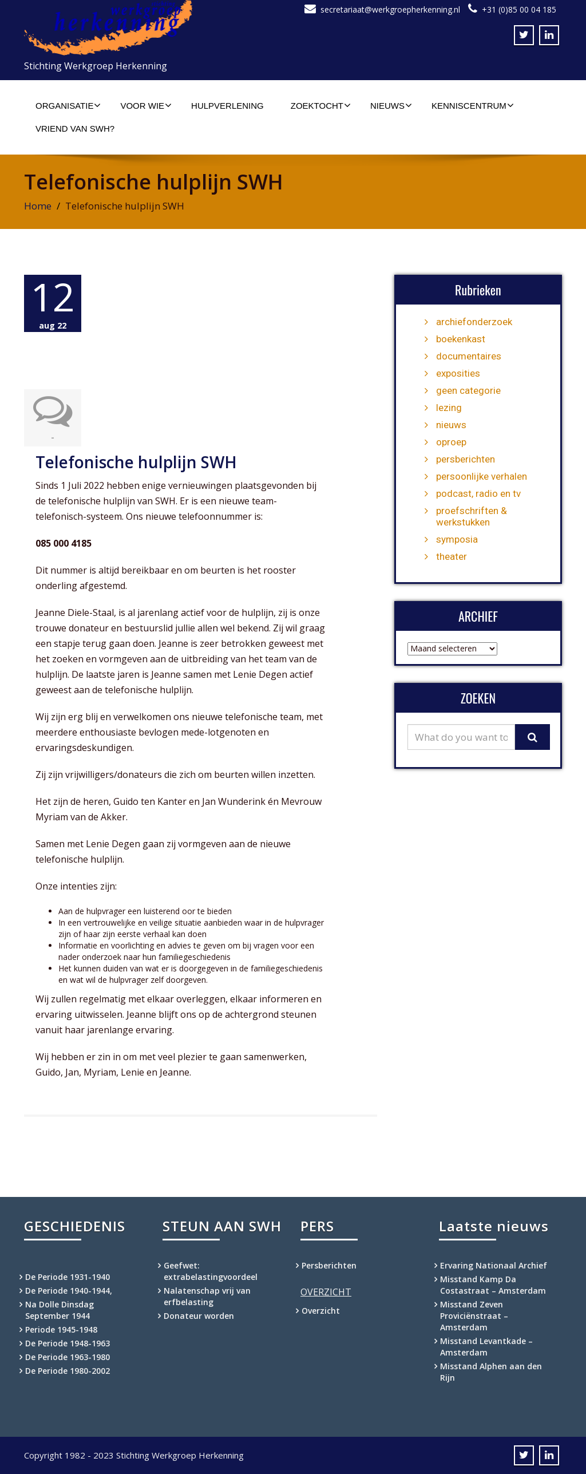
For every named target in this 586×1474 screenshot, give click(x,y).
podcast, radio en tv (478, 493)
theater (451, 556)
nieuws (451, 424)
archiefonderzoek (474, 321)
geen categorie (468, 390)
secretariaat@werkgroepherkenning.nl (390, 9)
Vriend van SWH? (74, 128)
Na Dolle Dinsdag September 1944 (59, 1310)
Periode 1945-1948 (61, 1329)
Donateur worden (199, 1315)
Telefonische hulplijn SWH (136, 462)
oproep (451, 442)
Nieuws (391, 105)
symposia (457, 539)
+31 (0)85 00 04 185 (519, 9)
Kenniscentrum (472, 105)
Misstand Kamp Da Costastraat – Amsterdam (493, 1285)
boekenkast (460, 339)
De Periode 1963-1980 (67, 1357)
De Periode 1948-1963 (67, 1343)
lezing (449, 407)
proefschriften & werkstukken (471, 516)
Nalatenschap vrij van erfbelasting (207, 1296)
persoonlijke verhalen (481, 476)
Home (38, 205)
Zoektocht (321, 105)
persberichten (465, 459)
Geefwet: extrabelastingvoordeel (211, 1271)
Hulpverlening (227, 105)
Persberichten (329, 1265)
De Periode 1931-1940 (67, 1276)
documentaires (468, 356)
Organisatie (68, 105)
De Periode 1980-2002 (67, 1370)
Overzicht (321, 1310)
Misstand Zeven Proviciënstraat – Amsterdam (474, 1316)
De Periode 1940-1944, (68, 1290)
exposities (458, 373)
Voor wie (146, 105)
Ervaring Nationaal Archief (493, 1265)
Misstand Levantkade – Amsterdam (486, 1346)
